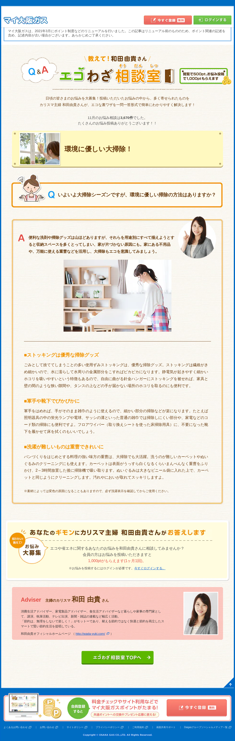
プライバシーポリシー (108, 727)
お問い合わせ (47, 727)
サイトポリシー (75, 727)
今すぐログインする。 (149, 568)
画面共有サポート (166, 727)
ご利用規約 (138, 727)
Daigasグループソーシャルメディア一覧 (206, 727)
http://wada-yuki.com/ (90, 633)
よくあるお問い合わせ (16, 727)
